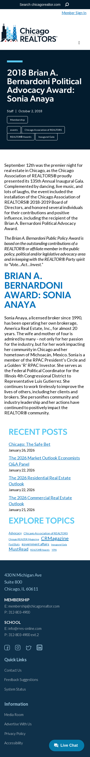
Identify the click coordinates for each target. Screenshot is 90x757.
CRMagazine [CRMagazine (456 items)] (55, 538)
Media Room (14, 715)
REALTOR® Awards (20, 136)
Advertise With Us (18, 724)
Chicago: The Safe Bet (29, 444)
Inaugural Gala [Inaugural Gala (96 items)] (59, 544)
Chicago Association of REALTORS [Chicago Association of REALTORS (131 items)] (46, 533)
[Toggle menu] (79, 43)
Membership (17, 119)
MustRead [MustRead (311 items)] (18, 549)
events (14, 129)
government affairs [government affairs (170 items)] (35, 544)
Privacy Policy (14, 734)
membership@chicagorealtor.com (34, 606)
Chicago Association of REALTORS (43, 129)
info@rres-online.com (25, 628)
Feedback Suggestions (21, 680)
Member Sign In (74, 13)
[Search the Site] (44, 4)
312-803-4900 (19, 612)
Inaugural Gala (46, 136)
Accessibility (13, 743)
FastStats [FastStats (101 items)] (14, 544)
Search (67, 4)
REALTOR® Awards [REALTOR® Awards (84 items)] (40, 549)
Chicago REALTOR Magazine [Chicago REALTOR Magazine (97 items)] (24, 539)
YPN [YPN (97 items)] (54, 549)
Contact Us (13, 670)
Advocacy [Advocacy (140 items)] (15, 533)
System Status (15, 689)
